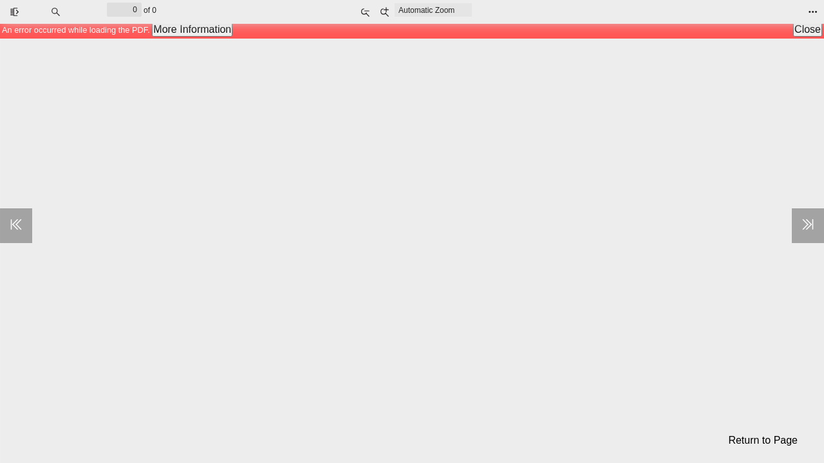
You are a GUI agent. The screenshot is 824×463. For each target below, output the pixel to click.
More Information (192, 29)
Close (807, 29)
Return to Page (763, 440)
